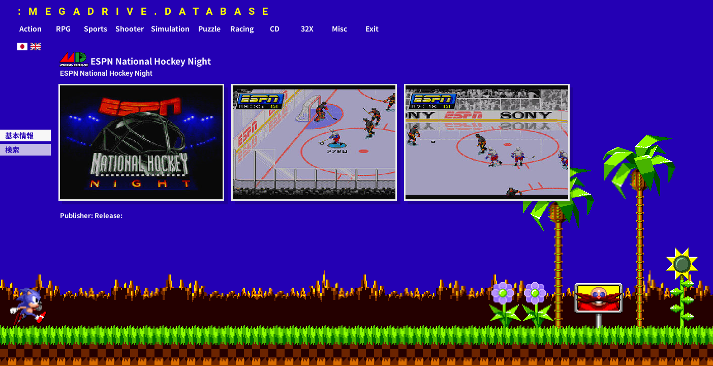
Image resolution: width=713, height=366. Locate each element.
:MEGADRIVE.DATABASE (146, 11)
